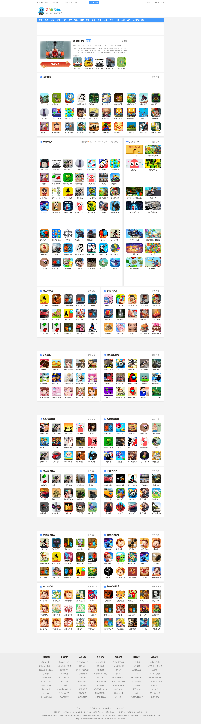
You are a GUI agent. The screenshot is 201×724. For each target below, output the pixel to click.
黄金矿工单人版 (118, 685)
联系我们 (93, 708)
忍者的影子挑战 (118, 662)
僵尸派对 (118, 670)
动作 (46, 20)
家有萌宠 (82, 678)
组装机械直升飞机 (100, 674)
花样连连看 (100, 670)
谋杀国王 (46, 674)
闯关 (101, 45)
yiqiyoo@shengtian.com (151, 715)
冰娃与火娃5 (46, 693)
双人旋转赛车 (64, 697)
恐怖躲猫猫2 (82, 697)
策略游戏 (118, 657)
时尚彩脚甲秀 (82, 689)
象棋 (136, 693)
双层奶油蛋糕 (82, 674)
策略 (88, 20)
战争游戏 (154, 657)
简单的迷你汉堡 (82, 662)
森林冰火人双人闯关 (118, 678)
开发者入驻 (106, 708)
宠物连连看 (82, 693)
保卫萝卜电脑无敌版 (155, 681)
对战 (111, 45)
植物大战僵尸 (46, 678)
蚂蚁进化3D (64, 670)
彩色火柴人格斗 (64, 693)
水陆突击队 (155, 685)
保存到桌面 (54, 2)
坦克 (95, 45)
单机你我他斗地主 (137, 678)
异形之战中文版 (154, 693)
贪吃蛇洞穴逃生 (100, 697)
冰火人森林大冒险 (118, 666)
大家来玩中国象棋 (137, 697)
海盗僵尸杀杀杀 (46, 685)
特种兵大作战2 (155, 662)
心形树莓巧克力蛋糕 (82, 670)
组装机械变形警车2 (100, 681)
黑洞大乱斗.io (46, 662)
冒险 (76, 20)
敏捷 (94, 20)
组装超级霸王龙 (100, 693)
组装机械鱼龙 (100, 662)
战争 (129, 20)
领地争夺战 (155, 697)
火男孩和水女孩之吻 (100, 689)
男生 (79, 45)
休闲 (105, 20)
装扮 (111, 20)
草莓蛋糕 (82, 666)
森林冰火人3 (118, 693)
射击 (64, 20)
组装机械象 (100, 685)
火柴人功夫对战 (64, 662)
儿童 (117, 20)
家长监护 (120, 708)
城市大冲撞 (64, 681)
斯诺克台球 (137, 689)
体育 (52, 20)
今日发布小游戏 (101, 142)
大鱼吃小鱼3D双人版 (64, 689)
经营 (123, 20)
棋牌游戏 (136, 657)
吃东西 (90, 45)
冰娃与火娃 (46, 689)
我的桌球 (137, 662)
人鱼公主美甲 (82, 681)
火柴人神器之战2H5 (64, 666)
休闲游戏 (82, 657)
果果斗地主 (100, 666)
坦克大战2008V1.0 (155, 678)
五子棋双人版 (136, 670)
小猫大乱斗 (64, 674)
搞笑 (70, 20)
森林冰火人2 (118, 689)
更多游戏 (156, 77)
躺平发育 (118, 697)
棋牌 (82, 20)
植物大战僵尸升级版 (46, 670)
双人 (106, 45)
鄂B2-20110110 (119, 719)
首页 (40, 20)
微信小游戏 (138, 20)
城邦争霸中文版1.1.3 (155, 666)
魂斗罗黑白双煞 (46, 681)
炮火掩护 (155, 689)
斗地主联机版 (136, 681)
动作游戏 (64, 657)
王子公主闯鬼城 (46, 697)
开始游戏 (55, 64)
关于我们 (80, 708)
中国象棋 (137, 685)
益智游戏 (100, 657)
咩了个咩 (100, 678)
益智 (58, 20)
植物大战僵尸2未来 (118, 681)
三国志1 (155, 670)
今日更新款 (86, 142)
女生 (99, 20)
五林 (136, 674)
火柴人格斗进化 (64, 678)
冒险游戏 (46, 657)
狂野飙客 (64, 685)
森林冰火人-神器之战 (46, 666)
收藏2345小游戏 (42, 2)
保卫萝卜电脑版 (154, 674)
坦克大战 (118, 45)
